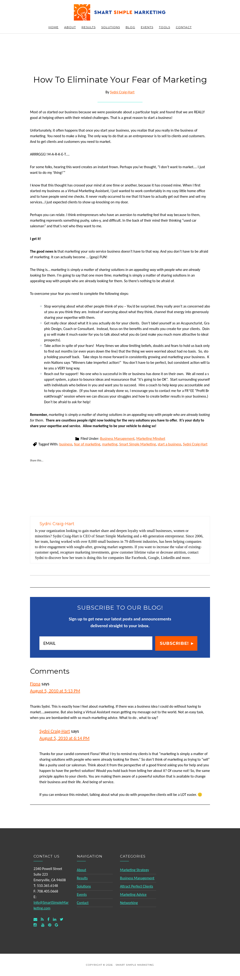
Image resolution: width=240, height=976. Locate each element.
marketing (109, 444)
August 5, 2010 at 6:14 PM (64, 738)
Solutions (84, 886)
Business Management (117, 438)
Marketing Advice (133, 894)
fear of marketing (87, 444)
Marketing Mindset (150, 438)
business (65, 444)
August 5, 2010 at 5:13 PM (55, 691)
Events (82, 894)
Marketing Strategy (134, 870)
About (81, 870)
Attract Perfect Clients (136, 886)
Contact (83, 902)
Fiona (35, 684)
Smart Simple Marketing (120, 12)
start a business (169, 444)
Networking (129, 902)
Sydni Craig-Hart (195, 444)
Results (82, 878)
